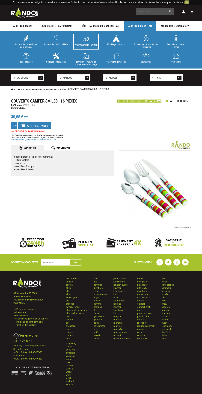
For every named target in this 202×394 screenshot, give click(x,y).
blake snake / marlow (76, 310)
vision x (69, 365)
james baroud (120, 278)
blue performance (75, 313)
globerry (98, 319)
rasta (140, 332)
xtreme (69, 384)
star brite (166, 313)
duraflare (98, 288)
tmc (164, 338)
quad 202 (142, 319)
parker (140, 310)
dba (95, 281)
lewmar (117, 307)
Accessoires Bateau (140, 26)
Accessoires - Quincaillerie (56, 40)
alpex (68, 294)
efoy (96, 291)
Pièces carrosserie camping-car (100, 26)
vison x (69, 368)
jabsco (97, 338)
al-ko (68, 288)
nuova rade (143, 294)
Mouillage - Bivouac (116, 40)
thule (164, 335)
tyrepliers (70, 353)
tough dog (71, 343)
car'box (69, 319)
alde (68, 291)
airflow (69, 281)
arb (67, 300)
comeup (70, 332)
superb (165, 319)
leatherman (119, 300)
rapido (140, 329)
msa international (122, 338)
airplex (69, 285)
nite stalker (142, 288)
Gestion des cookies (26, 325)
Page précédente (178, 101)
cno (68, 329)
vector (69, 359)
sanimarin (167, 288)
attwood (70, 304)
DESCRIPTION (27, 148)
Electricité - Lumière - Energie (176, 41)
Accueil (15, 89)
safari (164, 281)
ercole (97, 300)
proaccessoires (144, 313)
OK (186, 2)
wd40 (68, 378)
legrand (117, 304)
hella (96, 329)
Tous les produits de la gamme (139, 101)
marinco (117, 326)
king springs (119, 291)
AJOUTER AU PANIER (34, 125)
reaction (141, 335)
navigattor (142, 281)
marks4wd (118, 329)
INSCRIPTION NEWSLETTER (24, 262)
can (68, 316)
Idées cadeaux (26, 58)
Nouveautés (146, 58)
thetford (166, 332)
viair (68, 362)
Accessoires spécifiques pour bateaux (26, 41)
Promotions (176, 58)
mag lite (117, 316)
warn (68, 375)
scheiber (166, 291)
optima (140, 300)
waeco (69, 372)
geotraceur (99, 316)
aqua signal (71, 297)
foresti (97, 313)
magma (117, 319)
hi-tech (97, 335)
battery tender (73, 307)
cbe (68, 323)
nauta (140, 278)
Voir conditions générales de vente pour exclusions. (34, 139)
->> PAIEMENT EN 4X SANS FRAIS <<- (28, 131)
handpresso (99, 326)
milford (117, 335)
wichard (70, 381)
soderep (166, 307)
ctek (68, 338)
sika (164, 297)
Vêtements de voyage (116, 58)
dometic (98, 285)
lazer (116, 297)
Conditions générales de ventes (32, 318)
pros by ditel (143, 316)
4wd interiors (72, 278)
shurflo (165, 294)
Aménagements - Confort (86, 41)
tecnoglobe (167, 329)
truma (69, 346)
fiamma (97, 304)
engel (96, 297)
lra (114, 313)
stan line (166, 310)
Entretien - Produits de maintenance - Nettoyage (86, 59)
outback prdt (143, 307)
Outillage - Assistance (56, 58)
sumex (165, 316)
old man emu (143, 297)
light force (118, 310)
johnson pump (120, 285)
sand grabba (168, 285)
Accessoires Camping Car (56, 26)
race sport (142, 323)
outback (141, 304)
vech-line (70, 356)
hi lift (96, 332)
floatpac (98, 307)
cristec (69, 335)
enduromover (100, 294)
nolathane (142, 291)
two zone (70, 349)
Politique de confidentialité (29, 322)
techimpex (167, 326)
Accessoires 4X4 (22, 26)
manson (117, 323)
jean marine (119, 281)
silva (164, 300)
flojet (96, 310)
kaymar (117, 288)
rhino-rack (142, 338)
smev (164, 304)
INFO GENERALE (60, 148)
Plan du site (22, 315)
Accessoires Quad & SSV (175, 26)
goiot (96, 323)
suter (164, 323)
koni (115, 294)
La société (21, 312)
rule (163, 278)
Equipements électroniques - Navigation (146, 41)
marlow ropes (120, 332)
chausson (71, 326)
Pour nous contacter (26, 309)
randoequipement (146, 326)
